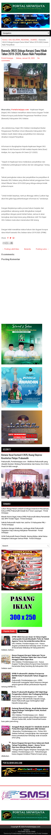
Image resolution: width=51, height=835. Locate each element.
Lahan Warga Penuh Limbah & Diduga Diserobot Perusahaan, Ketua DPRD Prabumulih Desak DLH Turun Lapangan (25, 510)
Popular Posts (9, 631)
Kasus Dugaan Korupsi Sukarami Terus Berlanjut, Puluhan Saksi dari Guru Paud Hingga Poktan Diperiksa (29, 657)
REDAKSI (27, 830)
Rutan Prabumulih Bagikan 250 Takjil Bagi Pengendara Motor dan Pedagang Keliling (30, 693)
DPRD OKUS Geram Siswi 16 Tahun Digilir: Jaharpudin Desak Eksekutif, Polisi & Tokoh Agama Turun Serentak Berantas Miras (30, 639)
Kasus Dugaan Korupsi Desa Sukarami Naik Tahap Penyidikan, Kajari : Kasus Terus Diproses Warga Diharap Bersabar (30, 745)
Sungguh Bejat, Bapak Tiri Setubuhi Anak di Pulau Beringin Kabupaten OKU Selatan (30, 728)
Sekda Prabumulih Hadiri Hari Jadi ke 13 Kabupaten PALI (23, 522)
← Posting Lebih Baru (10, 249)
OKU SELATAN (14, 40)
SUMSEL (34, 40)
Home (4, 40)
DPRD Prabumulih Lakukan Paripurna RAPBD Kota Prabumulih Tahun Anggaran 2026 (29, 676)
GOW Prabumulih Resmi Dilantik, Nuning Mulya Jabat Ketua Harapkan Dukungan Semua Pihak (24, 537)
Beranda (27, 249)
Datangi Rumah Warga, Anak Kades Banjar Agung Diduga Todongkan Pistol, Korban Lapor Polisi (30, 710)
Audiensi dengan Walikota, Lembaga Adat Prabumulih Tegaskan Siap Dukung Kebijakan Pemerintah (22, 529)
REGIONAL (25, 40)
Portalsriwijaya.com (20, 110)
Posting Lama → (42, 249)
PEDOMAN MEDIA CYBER (26, 832)
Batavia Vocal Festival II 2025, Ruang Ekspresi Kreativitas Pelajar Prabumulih (21, 456)
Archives (22, 631)
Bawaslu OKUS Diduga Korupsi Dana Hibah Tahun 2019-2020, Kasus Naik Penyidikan (24, 52)
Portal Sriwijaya (42, 833)
